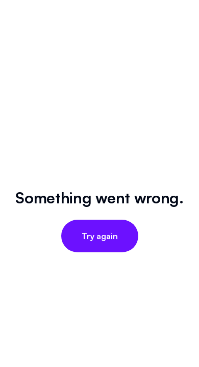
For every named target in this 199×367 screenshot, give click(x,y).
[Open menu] (181, 57)
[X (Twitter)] (99, 249)
